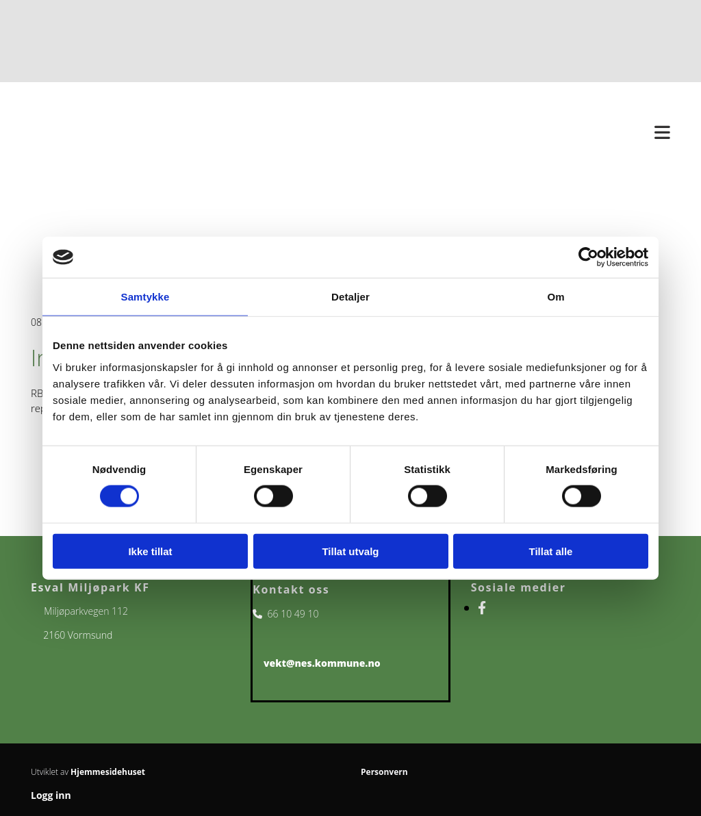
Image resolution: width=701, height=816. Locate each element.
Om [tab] (555, 297)
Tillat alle (551, 551)
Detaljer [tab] (350, 297)
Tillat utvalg (350, 551)
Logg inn (51, 795)
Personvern (384, 772)
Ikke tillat (150, 551)
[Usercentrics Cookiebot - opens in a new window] (588, 257)
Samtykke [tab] (145, 297)
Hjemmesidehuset (108, 772)
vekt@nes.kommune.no (322, 663)
